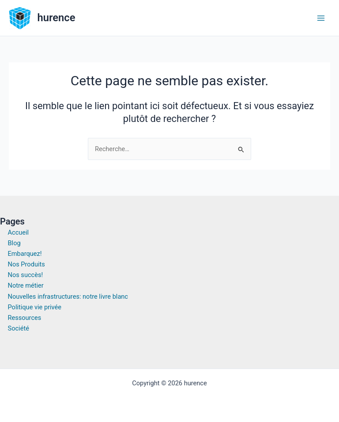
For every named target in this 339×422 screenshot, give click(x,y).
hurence (56, 17)
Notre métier (26, 285)
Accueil (18, 232)
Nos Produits (26, 264)
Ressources (24, 318)
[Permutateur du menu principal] (321, 18)
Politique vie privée (35, 307)
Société (18, 328)
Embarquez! (25, 254)
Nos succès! (25, 275)
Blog (14, 243)
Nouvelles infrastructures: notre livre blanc (68, 296)
